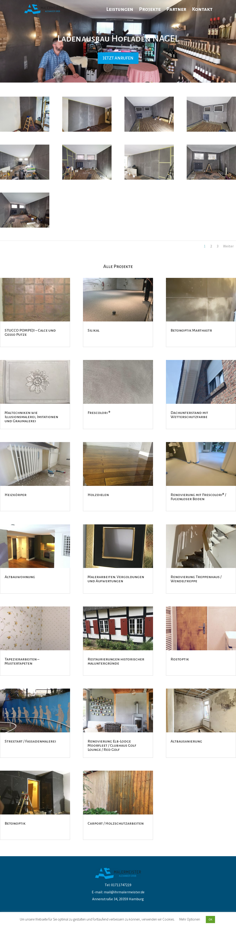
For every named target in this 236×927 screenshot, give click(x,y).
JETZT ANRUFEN (118, 58)
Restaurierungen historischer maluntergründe (116, 661)
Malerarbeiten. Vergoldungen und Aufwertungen (116, 579)
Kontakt (202, 10)
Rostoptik (180, 659)
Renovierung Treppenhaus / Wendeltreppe (196, 579)
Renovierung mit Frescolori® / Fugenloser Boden (198, 497)
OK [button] (210, 919)
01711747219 (121, 884)
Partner (176, 10)
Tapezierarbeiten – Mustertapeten (22, 661)
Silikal (94, 330)
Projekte (150, 10)
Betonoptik (15, 823)
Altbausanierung (186, 741)
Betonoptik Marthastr (191, 330)
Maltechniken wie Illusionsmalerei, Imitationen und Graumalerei (31, 417)
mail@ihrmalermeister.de (124, 892)
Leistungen (119, 10)
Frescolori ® (99, 413)
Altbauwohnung (20, 577)
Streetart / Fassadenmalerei (30, 741)
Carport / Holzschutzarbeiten (116, 823)
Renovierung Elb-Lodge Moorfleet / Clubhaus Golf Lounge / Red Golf (112, 745)
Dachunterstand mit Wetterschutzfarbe (189, 415)
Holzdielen (98, 495)
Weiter (228, 246)
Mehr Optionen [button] (189, 919)
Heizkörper (16, 495)
